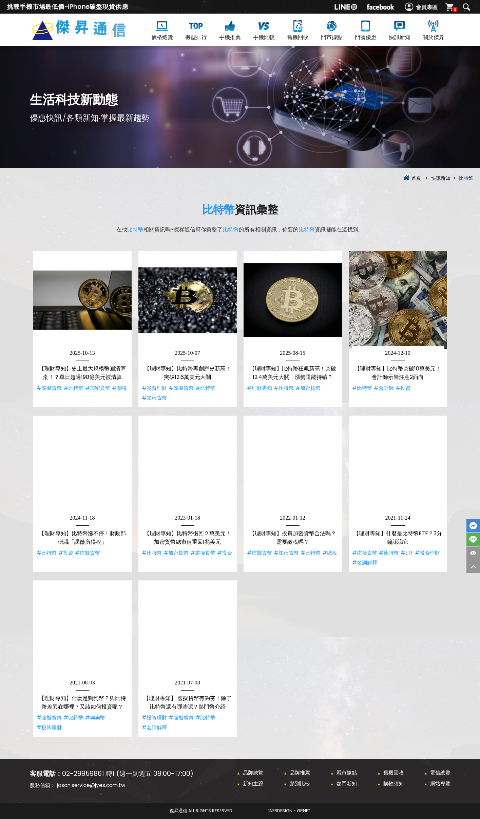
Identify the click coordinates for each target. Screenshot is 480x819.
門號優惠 (366, 29)
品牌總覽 (253, 772)
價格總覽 (162, 29)
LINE (473, 539)
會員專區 (427, 7)
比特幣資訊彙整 (90, 37)
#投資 (403, 387)
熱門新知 (347, 783)
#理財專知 (259, 387)
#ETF (407, 552)
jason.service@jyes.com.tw (91, 785)
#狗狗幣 (95, 717)
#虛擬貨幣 (49, 387)
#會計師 (384, 387)
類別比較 (300, 783)
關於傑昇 (433, 29)
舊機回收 (298, 29)
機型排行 (196, 29)
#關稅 (119, 387)
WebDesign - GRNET (289, 811)
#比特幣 (73, 387)
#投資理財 (154, 387)
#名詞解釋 (364, 562)
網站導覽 (440, 783)
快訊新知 (399, 29)
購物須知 (393, 783)
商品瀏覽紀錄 (473, 553)
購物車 (454, 9)
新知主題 (253, 783)
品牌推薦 (300, 772)
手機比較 (264, 29)
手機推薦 (230, 29)
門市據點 (332, 29)
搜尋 (466, 7)
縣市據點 (347, 772)
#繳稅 (329, 552)
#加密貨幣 (97, 387)
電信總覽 (440, 772)
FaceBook (473, 525)
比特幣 (218, 209)
